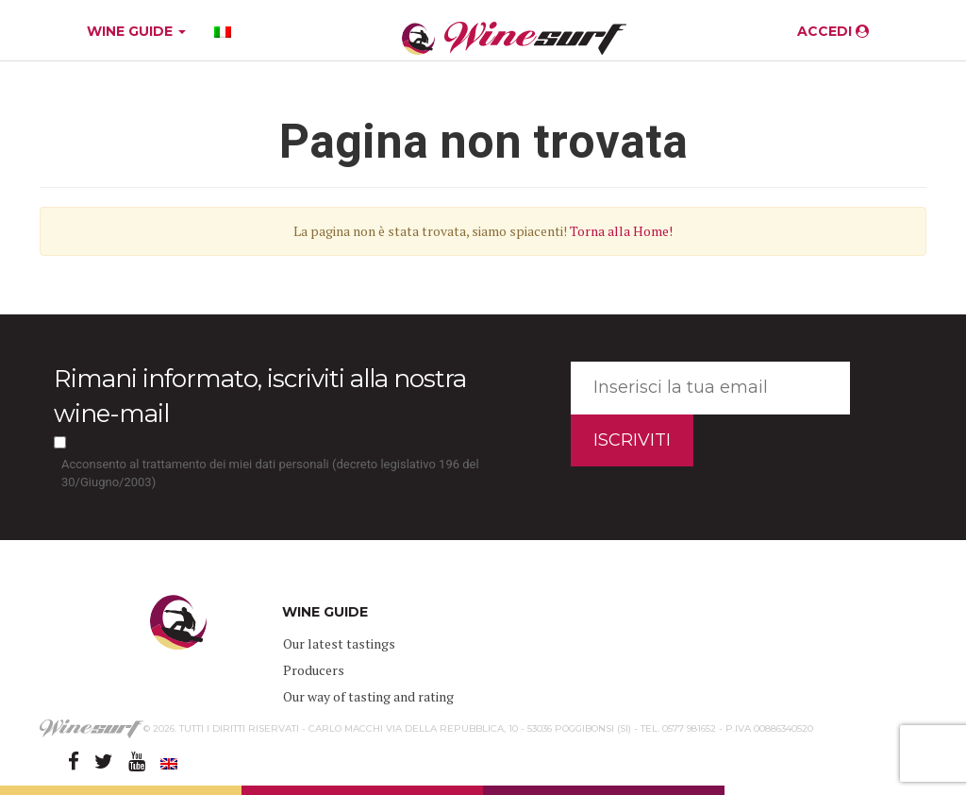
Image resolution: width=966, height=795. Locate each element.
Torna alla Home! (621, 231)
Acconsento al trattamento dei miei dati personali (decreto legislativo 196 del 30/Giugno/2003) (270, 473)
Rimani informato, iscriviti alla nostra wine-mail (260, 396)
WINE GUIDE (136, 31)
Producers (313, 670)
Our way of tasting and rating (368, 696)
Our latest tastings (339, 643)
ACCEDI (833, 31)
